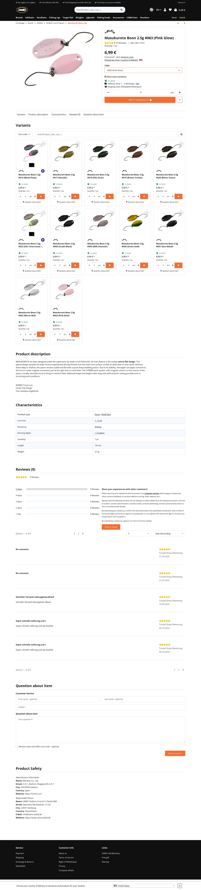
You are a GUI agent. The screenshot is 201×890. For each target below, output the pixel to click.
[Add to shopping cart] (41, 196)
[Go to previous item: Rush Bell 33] (179, 23)
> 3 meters (99, 433)
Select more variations (115, 76)
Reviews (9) (74, 114)
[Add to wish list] (179, 100)
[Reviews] (115, 43)
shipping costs (127, 57)
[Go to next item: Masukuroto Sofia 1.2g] (183, 23)
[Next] (83, 533)
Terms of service (66, 857)
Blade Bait (106, 414)
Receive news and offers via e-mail (39, 746)
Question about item (94, 114)
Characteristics (58, 114)
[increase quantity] (179, 92)
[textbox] (144, 886)
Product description (38, 114)
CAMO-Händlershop (111, 853)
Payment (20, 853)
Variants (21, 114)
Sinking (98, 426)
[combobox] (143, 886)
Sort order (23, 134)
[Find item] (121, 10)
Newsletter (20, 866)
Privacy (62, 866)
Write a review (111, 527)
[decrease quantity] (108, 92)
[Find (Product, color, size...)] (96, 10)
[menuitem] (19, 17)
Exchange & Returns (25, 861)
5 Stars (19, 489)
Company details (66, 870)
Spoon (97, 414)
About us (63, 853)
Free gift (105, 857)
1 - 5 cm (98, 420)
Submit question (175, 753)
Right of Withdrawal (68, 861)
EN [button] (158, 9)
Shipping (20, 857)
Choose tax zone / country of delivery (123, 60)
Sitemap (105, 861)
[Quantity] (141, 92)
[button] (180, 2)
